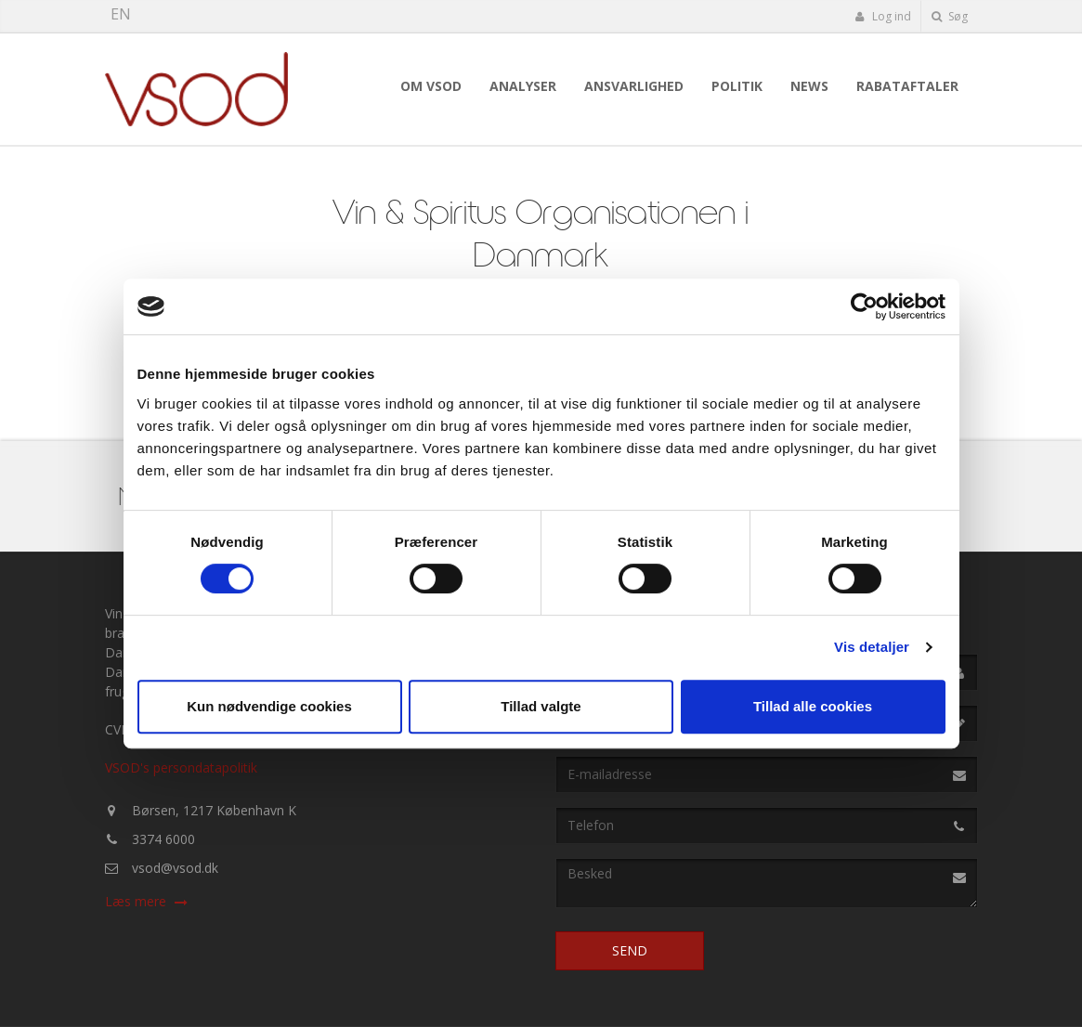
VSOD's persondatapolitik (181, 767)
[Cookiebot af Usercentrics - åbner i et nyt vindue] (864, 306)
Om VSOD (431, 86)
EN (121, 14)
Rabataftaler (907, 86)
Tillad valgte (540, 706)
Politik (737, 86)
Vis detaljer (871, 647)
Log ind (883, 16)
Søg (950, 16)
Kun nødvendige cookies (269, 706)
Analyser (522, 86)
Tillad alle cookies (812, 706)
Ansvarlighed (634, 86)
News (809, 86)
